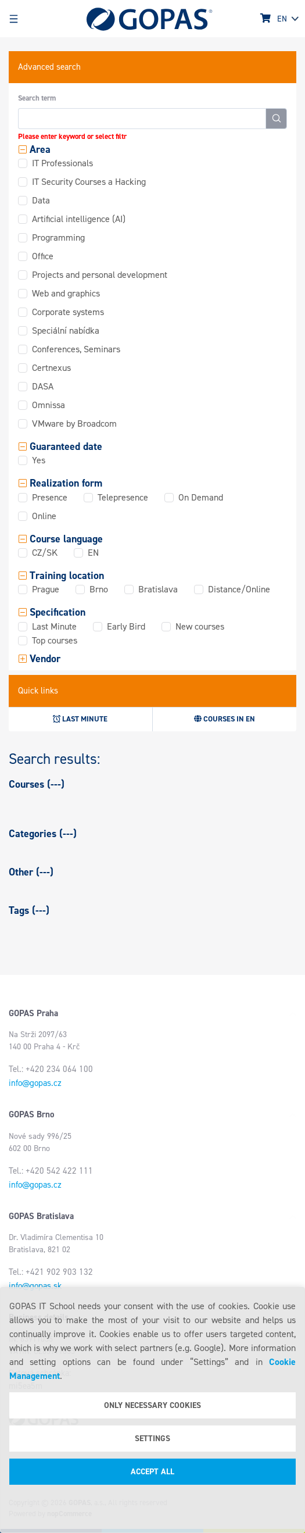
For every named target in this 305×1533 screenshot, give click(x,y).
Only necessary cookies (152, 1405)
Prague (45, 589)
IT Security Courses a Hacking (89, 182)
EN (93, 552)
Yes (38, 460)
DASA (42, 386)
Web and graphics (66, 293)
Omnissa (48, 405)
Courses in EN (224, 719)
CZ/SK (45, 552)
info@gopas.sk (35, 1286)
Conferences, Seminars (76, 349)
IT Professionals (62, 163)
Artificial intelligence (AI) (78, 219)
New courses (199, 626)
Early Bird (126, 626)
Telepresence (123, 497)
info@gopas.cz (35, 1083)
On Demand (200, 497)
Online (44, 516)
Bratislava (158, 589)
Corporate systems (68, 312)
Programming (58, 237)
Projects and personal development (99, 275)
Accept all (152, 1471)
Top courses (54, 640)
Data (41, 200)
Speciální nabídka (65, 330)
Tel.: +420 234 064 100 (51, 1069)
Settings (152, 1438)
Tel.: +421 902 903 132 (51, 1272)
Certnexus (51, 368)
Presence (49, 497)
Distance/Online (239, 589)
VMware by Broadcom (74, 423)
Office (42, 256)
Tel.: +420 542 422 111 (51, 1171)
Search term (37, 98)
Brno (98, 589)
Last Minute (54, 626)
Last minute (80, 719)
